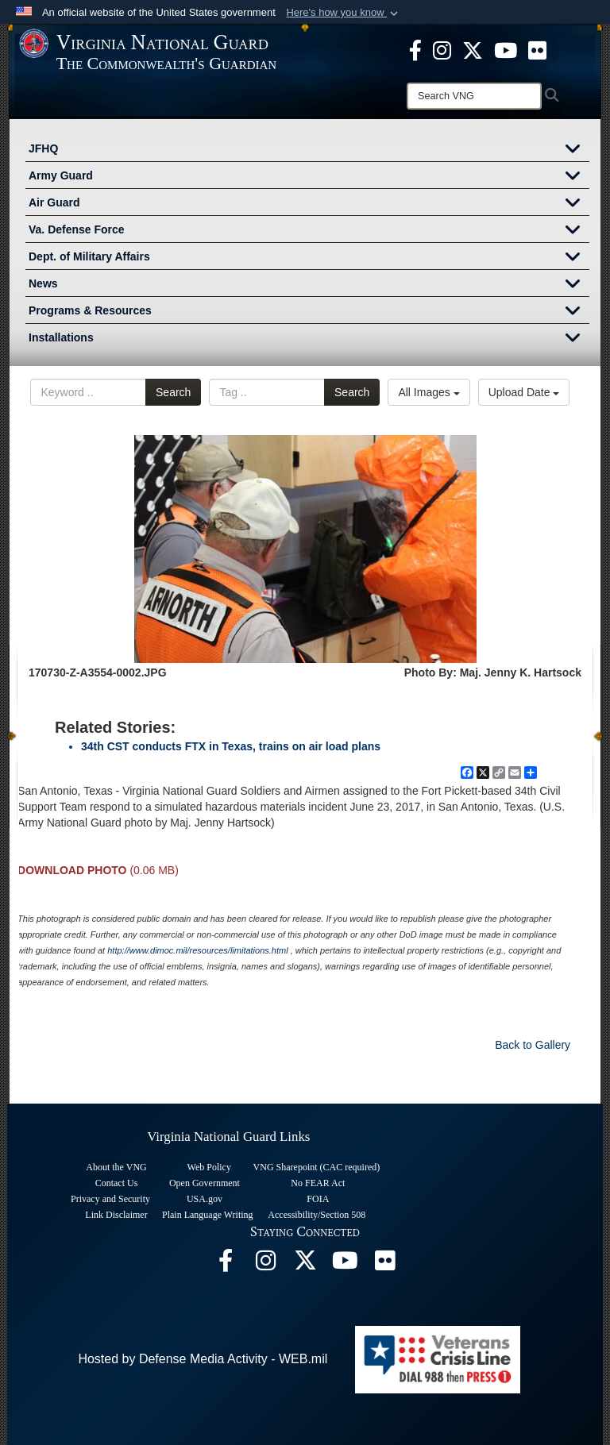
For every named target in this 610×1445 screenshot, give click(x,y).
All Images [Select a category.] (428, 392)
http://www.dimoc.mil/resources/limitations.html (197, 950)
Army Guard (309, 177)
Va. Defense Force (309, 231)
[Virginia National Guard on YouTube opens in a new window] (505, 49)
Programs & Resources (309, 312)
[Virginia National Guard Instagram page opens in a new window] (442, 49)
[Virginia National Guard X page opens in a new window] (472, 49)
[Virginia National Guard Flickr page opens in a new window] (537, 49)
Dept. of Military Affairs (309, 258)
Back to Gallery (532, 1044)
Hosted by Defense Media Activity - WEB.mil (202, 1359)
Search (173, 392)
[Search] (474, 96)
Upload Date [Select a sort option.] (524, 392)
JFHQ (309, 150)
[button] (343, 13)
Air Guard (309, 204)
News (309, 285)
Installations (309, 339)
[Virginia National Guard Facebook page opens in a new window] (415, 49)
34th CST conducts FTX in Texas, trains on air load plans (230, 746)
